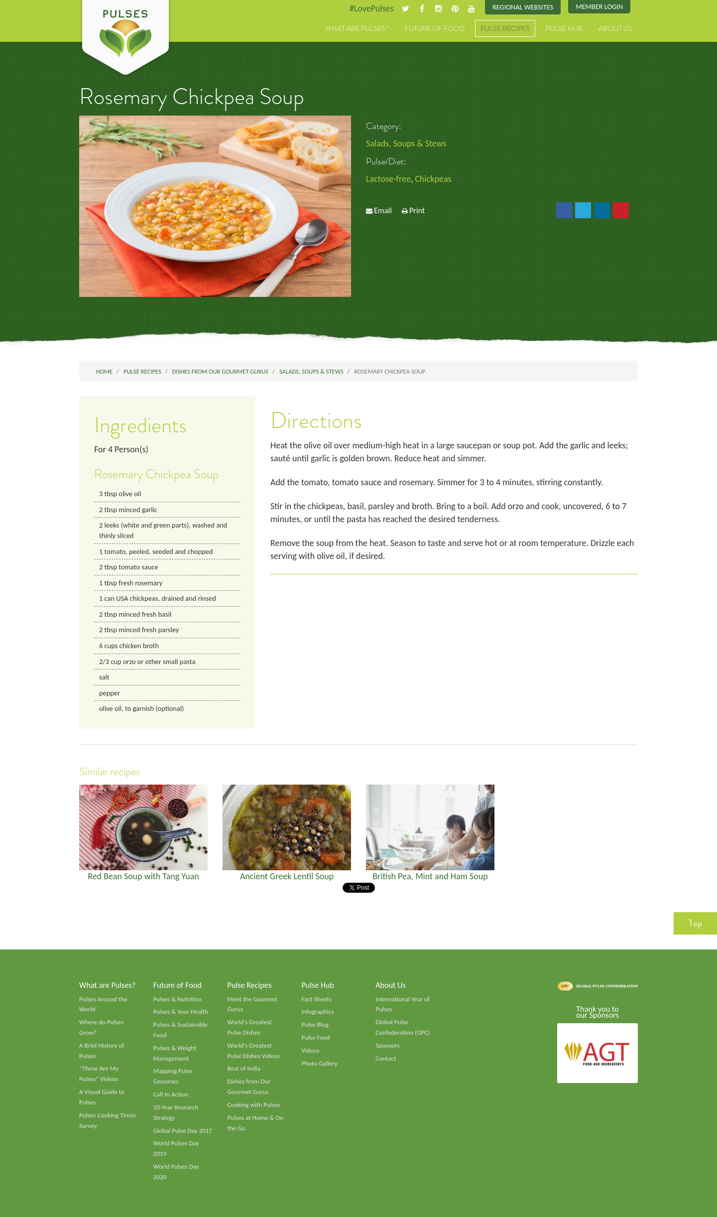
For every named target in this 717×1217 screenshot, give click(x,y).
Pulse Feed (315, 1038)
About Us (615, 28)
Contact (385, 1059)
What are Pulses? (357, 28)
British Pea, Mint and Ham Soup (429, 876)
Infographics (317, 1012)
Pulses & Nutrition (177, 999)
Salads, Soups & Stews (406, 143)
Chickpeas (433, 178)
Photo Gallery (319, 1064)
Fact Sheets (316, 999)
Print (417, 210)
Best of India (244, 1069)
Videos (310, 1051)
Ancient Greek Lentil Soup (287, 876)
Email (383, 210)
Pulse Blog (315, 1025)
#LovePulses (372, 8)
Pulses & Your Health (180, 1012)
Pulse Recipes (505, 28)
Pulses (125, 39)
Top (695, 923)
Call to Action (171, 1094)
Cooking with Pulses (254, 1105)
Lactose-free (388, 178)
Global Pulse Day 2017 (182, 1131)
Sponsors (387, 1046)
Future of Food (435, 28)
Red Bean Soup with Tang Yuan (143, 876)
